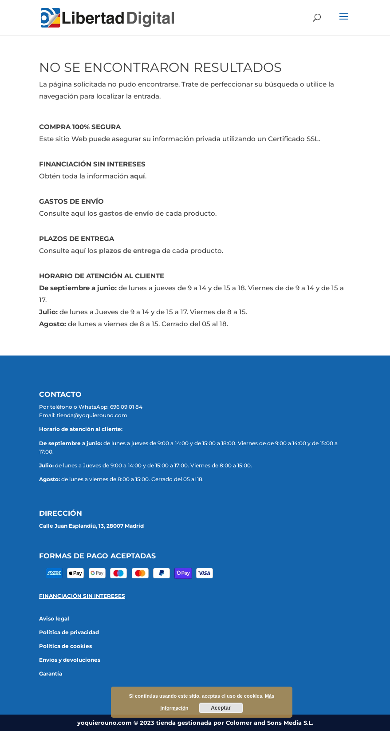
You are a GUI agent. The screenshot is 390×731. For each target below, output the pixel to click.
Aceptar (221, 708)
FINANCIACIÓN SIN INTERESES (82, 596)
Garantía (50, 673)
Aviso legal (54, 618)
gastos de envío (126, 213)
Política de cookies (65, 646)
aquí (137, 176)
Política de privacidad (69, 632)
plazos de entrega (129, 250)
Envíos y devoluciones (69, 659)
